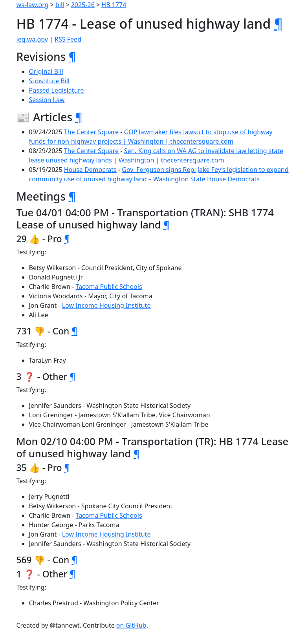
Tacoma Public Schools (109, 286)
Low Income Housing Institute (106, 305)
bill (59, 4)
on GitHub (131, 625)
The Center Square (91, 132)
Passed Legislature (56, 90)
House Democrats (90, 169)
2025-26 (83, 4)
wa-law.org (32, 4)
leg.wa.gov (32, 39)
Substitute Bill (49, 81)
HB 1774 (113, 4)
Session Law (47, 99)
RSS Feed (68, 39)
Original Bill (46, 71)
